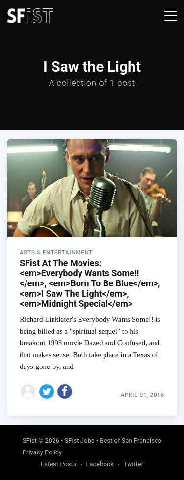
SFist (30, 440)
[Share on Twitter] (46, 391)
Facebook (100, 464)
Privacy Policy (42, 452)
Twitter (133, 464)
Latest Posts (59, 464)
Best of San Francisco (130, 440)
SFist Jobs (80, 440)
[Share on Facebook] (64, 391)
